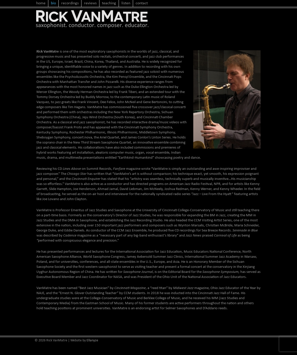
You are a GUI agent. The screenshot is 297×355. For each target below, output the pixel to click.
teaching (109, 3)
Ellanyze (92, 340)
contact (142, 3)
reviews (90, 3)
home (41, 3)
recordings (70, 3)
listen (125, 3)
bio (53, 3)
